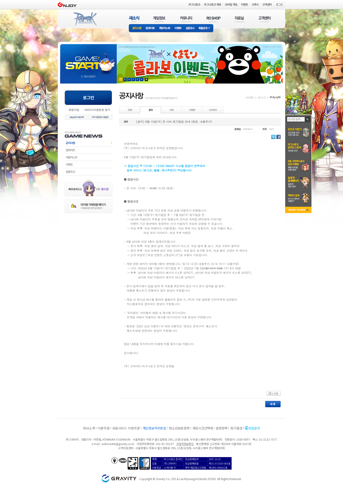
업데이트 (150, 28)
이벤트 (178, 28)
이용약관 (104, 428)
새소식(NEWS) (134, 19)
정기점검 (236, 428)
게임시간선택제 (202, 428)
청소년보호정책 (179, 428)
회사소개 (89, 428)
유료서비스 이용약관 (126, 428)
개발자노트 (164, 28)
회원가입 (73, 110)
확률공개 (205, 28)
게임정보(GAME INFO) (159, 19)
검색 (307, 119)
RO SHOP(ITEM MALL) (213, 19)
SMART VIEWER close (298, 210)
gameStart (88, 59)
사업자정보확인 (185, 444)
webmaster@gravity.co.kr (118, 444)
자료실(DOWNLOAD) (239, 19)
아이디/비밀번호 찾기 (97, 110)
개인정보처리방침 (154, 428)
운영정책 (222, 428)
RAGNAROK (84, 19)
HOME (250, 97)
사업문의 (254, 428)
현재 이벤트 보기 (146, 79)
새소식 (261, 97)
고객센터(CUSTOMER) (264, 19)
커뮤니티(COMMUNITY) (186, 19)
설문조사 (190, 28)
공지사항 (136, 28)
